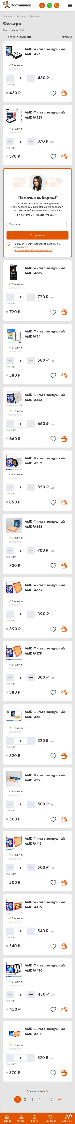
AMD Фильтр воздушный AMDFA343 (45, 397)
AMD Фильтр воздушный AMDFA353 (45, 460)
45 (50, 1099)
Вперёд (59, 1099)
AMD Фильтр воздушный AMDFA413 (45, 841)
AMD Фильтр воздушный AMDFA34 (45, 334)
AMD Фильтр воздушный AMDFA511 (45, 1031)
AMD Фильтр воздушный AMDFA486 (45, 968)
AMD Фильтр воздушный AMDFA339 (45, 270)
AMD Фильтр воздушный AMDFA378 (45, 651)
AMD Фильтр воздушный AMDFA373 (45, 587)
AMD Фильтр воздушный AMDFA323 (45, 115)
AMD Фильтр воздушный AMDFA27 (45, 51)
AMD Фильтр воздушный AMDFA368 (45, 524)
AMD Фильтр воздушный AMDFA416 (45, 904)
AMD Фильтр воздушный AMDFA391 (45, 777)
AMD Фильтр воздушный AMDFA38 (45, 714)
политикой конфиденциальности (33, 250)
